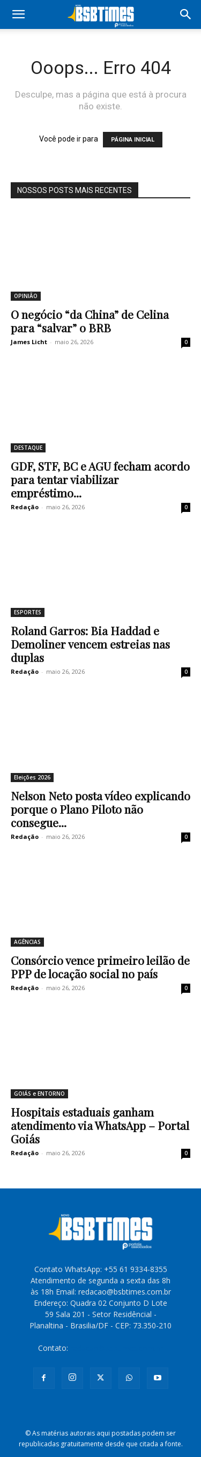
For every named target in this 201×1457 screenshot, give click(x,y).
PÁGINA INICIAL (132, 139)
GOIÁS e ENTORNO (39, 1093)
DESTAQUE (28, 447)
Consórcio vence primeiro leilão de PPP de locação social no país (100, 967)
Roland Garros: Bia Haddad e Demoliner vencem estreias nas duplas (90, 644)
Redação (25, 507)
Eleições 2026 (32, 777)
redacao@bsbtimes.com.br (116, 1348)
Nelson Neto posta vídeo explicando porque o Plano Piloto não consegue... (100, 809)
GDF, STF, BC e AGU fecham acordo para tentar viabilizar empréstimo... (100, 479)
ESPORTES (27, 612)
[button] (18, 14)
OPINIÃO (26, 296)
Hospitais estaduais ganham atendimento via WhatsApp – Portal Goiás (100, 1125)
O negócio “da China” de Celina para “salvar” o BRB (90, 321)
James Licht (29, 342)
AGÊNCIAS (27, 942)
